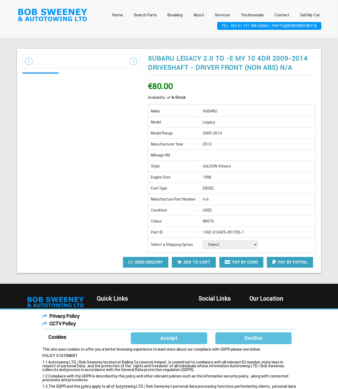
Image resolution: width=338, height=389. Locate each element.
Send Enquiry (145, 262)
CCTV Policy (62, 323)
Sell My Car (310, 15)
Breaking (175, 15)
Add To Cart (193, 262)
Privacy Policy (64, 316)
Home (117, 15)
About (198, 15)
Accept (168, 338)
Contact (282, 15)
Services (222, 15)
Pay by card (241, 262)
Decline (254, 338)
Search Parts (145, 15)
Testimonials (252, 15)
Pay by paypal (290, 262)
